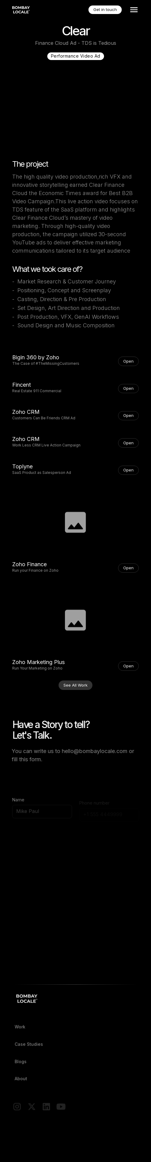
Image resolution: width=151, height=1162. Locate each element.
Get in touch (105, 9)
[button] (133, 9)
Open (128, 361)
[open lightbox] (75, 522)
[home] (21, 10)
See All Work (75, 685)
